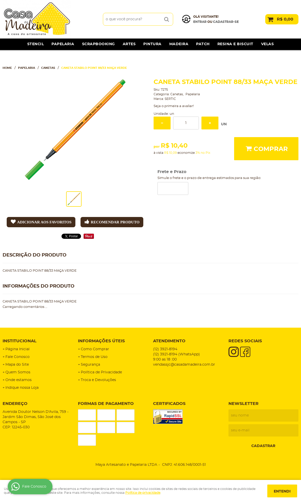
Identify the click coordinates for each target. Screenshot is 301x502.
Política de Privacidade (101, 372)
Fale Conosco (17, 357)
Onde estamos (18, 380)
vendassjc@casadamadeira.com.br (184, 364)
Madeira (179, 44)
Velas (267, 44)
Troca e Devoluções (98, 380)
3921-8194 (165, 349)
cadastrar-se (226, 21)
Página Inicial (17, 349)
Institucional (20, 341)
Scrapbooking (98, 44)
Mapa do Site (17, 364)
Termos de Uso (94, 357)
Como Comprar (95, 349)
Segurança (90, 364)
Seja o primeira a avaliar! (174, 106)
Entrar (200, 21)
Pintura (152, 44)
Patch (203, 44)
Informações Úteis (101, 341)
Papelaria (62, 44)
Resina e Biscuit (235, 44)
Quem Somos (17, 372)
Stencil (35, 44)
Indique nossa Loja (22, 388)
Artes (129, 44)
